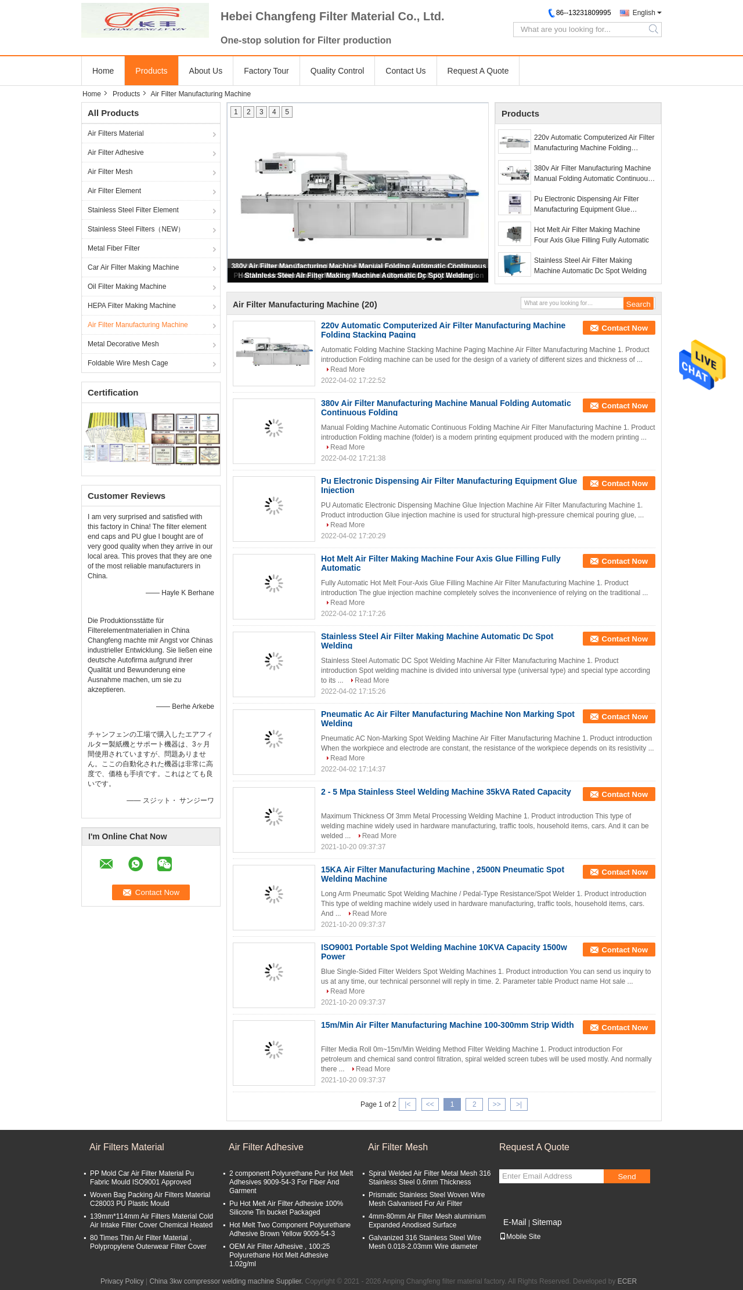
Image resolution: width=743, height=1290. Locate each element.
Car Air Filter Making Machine (133, 267)
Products (151, 70)
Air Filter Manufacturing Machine (138, 325)
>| (519, 1104)
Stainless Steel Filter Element (133, 210)
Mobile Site (519, 1237)
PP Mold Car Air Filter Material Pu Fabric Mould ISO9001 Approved (142, 1177)
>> (497, 1104)
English (644, 13)
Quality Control (338, 70)
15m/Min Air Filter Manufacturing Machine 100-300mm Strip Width (447, 1025)
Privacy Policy (122, 1281)
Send (627, 1176)
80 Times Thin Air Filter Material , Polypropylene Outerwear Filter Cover (148, 1242)
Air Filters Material (116, 133)
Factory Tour (266, 70)
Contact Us (405, 70)
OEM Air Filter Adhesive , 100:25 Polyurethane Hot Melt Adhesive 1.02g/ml (279, 1255)
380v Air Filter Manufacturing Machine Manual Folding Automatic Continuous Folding (592, 174)
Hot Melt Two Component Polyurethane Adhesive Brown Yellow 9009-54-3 (290, 1229)
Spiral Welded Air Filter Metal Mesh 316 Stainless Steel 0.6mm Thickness (430, 1177)
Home (103, 70)
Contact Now (625, 328)
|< (407, 1104)
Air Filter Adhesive (116, 152)
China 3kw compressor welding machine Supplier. (227, 1281)
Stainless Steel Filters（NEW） (136, 229)
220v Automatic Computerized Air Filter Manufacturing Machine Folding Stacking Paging (594, 143)
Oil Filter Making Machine (127, 286)
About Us (206, 70)
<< (430, 1104)
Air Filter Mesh (110, 172)
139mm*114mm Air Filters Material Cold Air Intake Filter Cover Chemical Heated (151, 1220)
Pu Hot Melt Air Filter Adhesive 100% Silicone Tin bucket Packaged (286, 1208)
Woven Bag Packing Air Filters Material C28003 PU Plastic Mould (150, 1199)
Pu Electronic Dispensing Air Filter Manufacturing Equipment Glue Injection (586, 205)
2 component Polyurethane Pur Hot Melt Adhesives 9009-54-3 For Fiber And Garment (291, 1182)
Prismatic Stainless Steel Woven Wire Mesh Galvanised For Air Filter (427, 1199)
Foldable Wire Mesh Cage (128, 363)
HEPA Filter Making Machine (132, 306)
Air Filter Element (114, 191)
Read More (347, 369)
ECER (627, 1281)
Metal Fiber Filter (114, 248)
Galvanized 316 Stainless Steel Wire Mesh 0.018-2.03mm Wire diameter (425, 1242)
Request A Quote (478, 70)
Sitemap (546, 1222)
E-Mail (514, 1222)
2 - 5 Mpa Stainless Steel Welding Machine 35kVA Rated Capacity (446, 791)
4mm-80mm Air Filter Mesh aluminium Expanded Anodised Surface (427, 1220)
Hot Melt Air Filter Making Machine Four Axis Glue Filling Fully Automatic (591, 235)
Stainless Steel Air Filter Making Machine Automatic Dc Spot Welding (359, 275)
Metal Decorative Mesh (123, 344)
